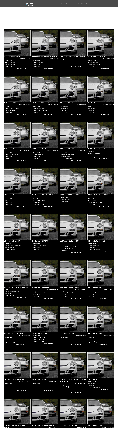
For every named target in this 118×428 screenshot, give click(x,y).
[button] (89, 3)
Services (61, 3)
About (67, 3)
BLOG (74, 3)
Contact (80, 3)
